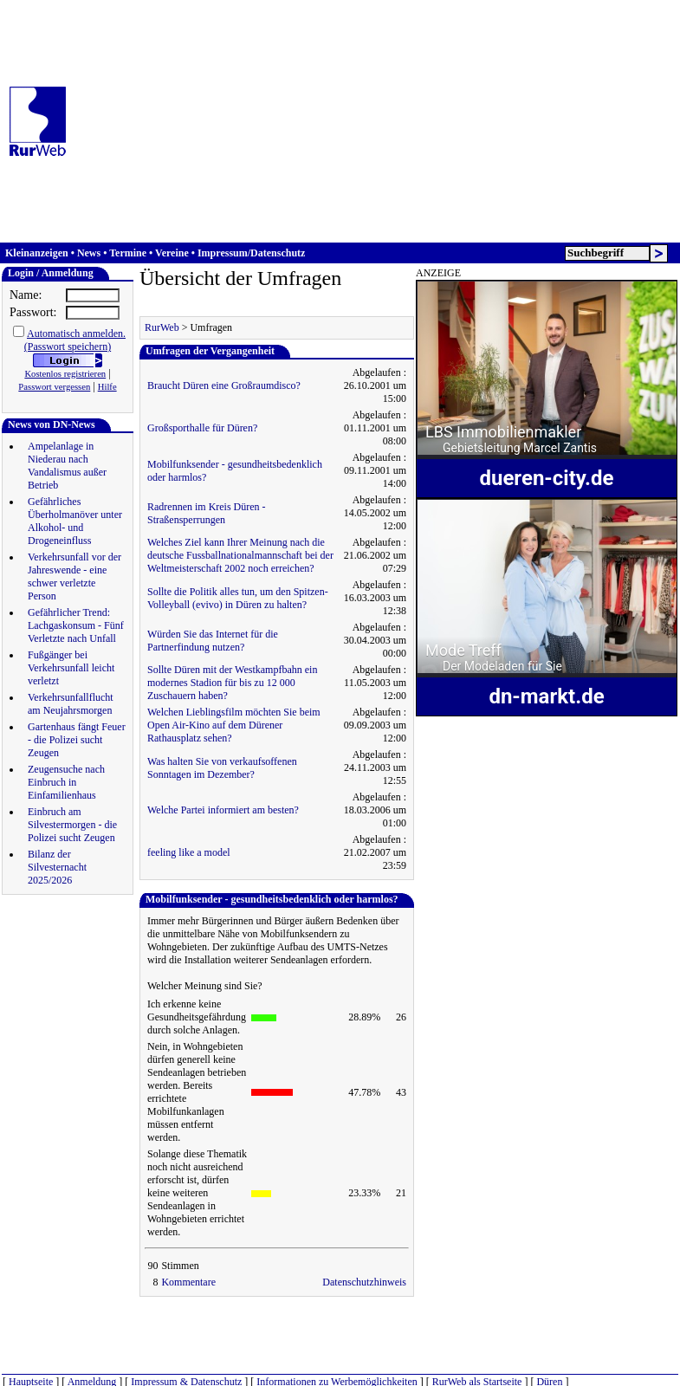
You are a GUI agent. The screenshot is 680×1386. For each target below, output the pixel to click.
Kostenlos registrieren (65, 374)
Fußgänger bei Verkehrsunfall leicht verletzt (71, 668)
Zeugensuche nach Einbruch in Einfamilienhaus (66, 782)
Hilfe (107, 387)
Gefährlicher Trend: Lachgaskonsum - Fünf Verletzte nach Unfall (76, 625)
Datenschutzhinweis (364, 1282)
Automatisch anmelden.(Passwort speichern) (75, 340)
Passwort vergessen (54, 387)
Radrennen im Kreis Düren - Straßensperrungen (206, 513)
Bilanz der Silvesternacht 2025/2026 (57, 867)
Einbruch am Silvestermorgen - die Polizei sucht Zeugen (72, 825)
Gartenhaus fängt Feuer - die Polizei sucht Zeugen (77, 740)
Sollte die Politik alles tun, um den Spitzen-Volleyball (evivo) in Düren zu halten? (237, 598)
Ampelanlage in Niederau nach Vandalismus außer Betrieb (67, 465)
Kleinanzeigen (36, 253)
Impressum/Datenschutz (251, 253)
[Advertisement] (353, 121)
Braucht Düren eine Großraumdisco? (224, 385)
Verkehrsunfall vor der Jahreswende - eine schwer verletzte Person (74, 576)
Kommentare (188, 1282)
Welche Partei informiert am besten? (223, 810)
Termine (127, 253)
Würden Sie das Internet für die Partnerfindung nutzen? (212, 640)
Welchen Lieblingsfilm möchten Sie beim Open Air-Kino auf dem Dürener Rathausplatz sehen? (234, 725)
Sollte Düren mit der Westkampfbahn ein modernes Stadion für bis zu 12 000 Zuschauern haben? (232, 683)
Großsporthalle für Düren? (202, 428)
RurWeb (162, 327)
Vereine (172, 253)
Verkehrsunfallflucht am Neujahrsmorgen (70, 703)
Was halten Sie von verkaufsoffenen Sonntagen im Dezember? (222, 767)
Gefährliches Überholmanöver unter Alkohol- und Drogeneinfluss (75, 521)
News (88, 253)
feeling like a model (188, 852)
